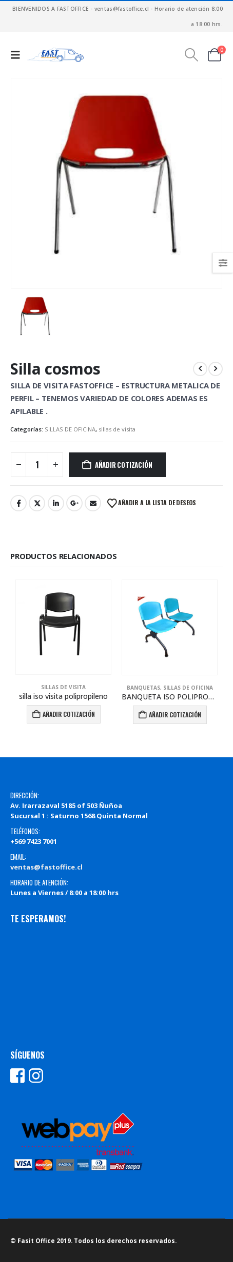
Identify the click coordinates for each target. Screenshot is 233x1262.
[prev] (200, 369)
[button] (17, 55)
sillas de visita (117, 429)
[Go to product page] (63, 627)
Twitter (37, 503)
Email (93, 503)
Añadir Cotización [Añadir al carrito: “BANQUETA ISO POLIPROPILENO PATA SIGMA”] (175, 714)
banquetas (143, 687)
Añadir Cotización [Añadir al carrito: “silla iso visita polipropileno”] (69, 714)
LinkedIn (56, 503)
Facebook (18, 503)
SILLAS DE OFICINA (70, 429)
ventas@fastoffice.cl (46, 867)
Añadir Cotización (123, 465)
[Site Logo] (55, 55)
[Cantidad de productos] (37, 464)
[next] (215, 369)
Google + (74, 503)
